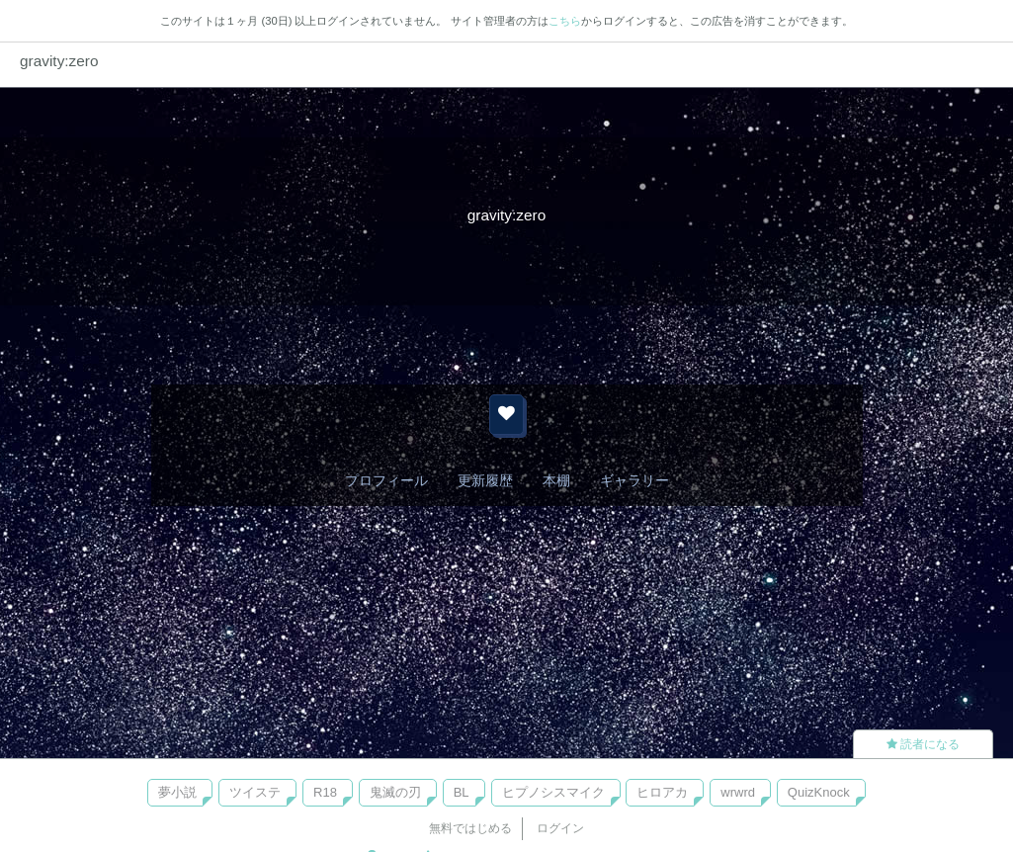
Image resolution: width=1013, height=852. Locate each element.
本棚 (556, 480)
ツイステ (255, 792)
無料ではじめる (470, 828)
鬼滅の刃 (395, 792)
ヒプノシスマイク (553, 792)
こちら (565, 21)
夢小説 (177, 792)
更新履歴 (485, 480)
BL (461, 792)
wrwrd (737, 792)
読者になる (923, 744)
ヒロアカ (662, 792)
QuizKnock (819, 792)
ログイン (560, 828)
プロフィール (386, 480)
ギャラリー (634, 480)
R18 (325, 792)
